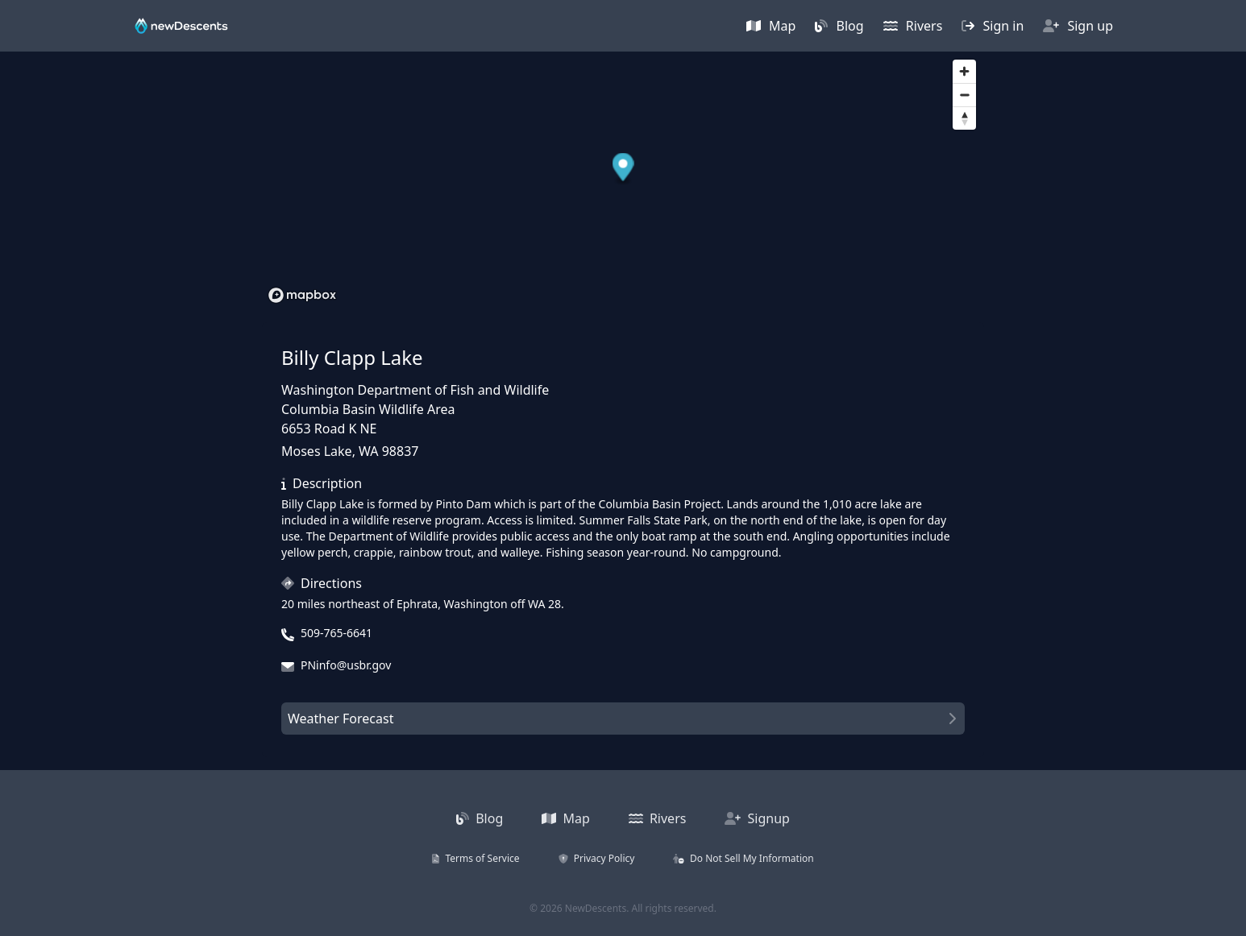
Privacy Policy (597, 858)
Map (771, 26)
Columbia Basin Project (660, 503)
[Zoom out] (964, 94)
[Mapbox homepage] (302, 295)
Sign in (992, 26)
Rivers (913, 26)
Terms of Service (475, 858)
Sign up (1078, 26)
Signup (757, 818)
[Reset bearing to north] (964, 118)
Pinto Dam (463, 503)
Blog (839, 26)
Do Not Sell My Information (743, 858)
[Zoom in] (964, 71)
